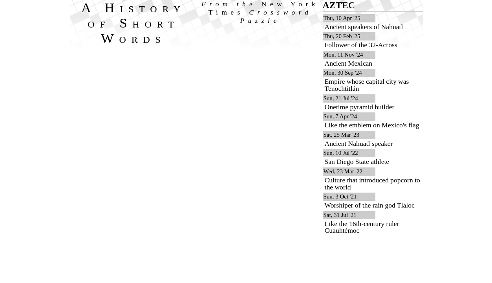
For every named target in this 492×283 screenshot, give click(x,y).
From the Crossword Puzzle (260, 12)
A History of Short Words (133, 23)
